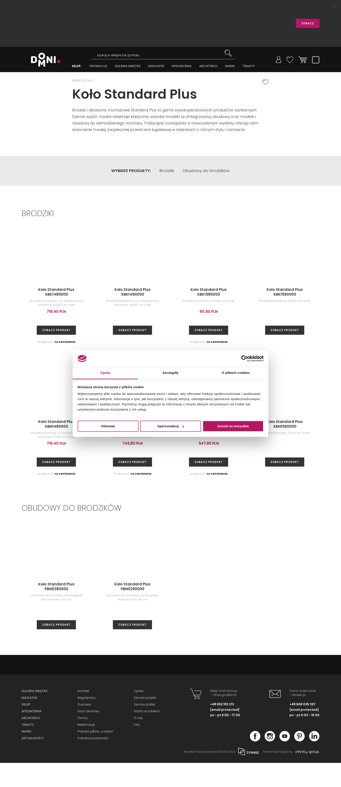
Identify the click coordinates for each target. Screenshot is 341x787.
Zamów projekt (145, 722)
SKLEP (76, 66)
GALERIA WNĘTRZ (128, 66)
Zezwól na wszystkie (233, 426)
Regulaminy (86, 722)
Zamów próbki (144, 728)
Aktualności (32, 762)
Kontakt (83, 715)
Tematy (28, 749)
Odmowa (108, 426)
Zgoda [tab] (105, 373)
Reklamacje (86, 749)
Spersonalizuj (170, 426)
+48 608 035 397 (302, 728)
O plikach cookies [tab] (236, 373)
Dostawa (84, 728)
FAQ (137, 749)
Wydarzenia (32, 735)
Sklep (26, 728)
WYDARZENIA (182, 66)
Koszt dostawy (88, 735)
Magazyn (29, 722)
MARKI (230, 66)
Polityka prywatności (93, 762)
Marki (26, 755)
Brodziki (166, 194)
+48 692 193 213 (222, 728)
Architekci (31, 742)
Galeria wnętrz (35, 715)
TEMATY (248, 66)
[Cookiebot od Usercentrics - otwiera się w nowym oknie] (245, 358)
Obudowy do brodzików (206, 194)
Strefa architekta (147, 735)
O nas (138, 742)
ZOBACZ (307, 23)
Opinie (139, 715)
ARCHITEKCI (208, 66)
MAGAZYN (156, 66)
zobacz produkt (56, 354)
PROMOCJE (98, 66)
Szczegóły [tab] (170, 373)
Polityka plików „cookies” (96, 755)
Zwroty (83, 742)
